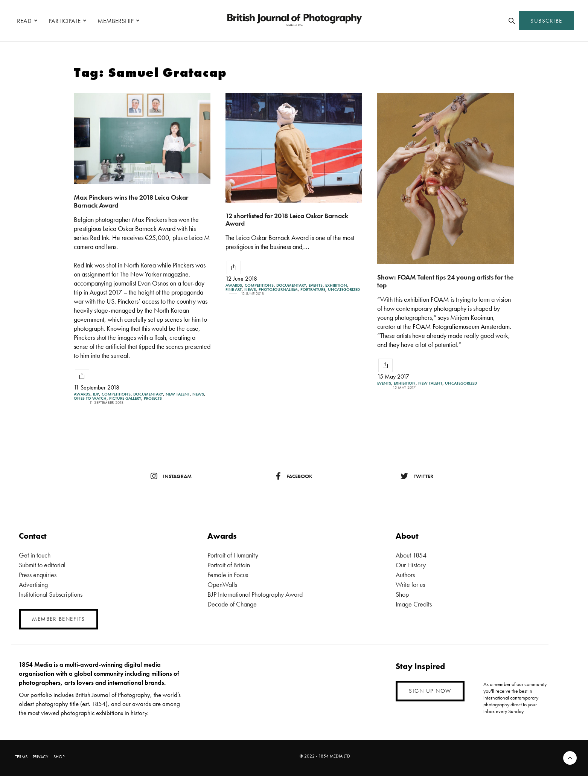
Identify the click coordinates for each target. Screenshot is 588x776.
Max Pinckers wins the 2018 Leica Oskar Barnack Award (131, 201)
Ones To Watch (90, 398)
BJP (96, 394)
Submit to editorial (42, 565)
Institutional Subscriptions (50, 594)
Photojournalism (278, 289)
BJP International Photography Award (255, 594)
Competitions (116, 394)
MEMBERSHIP (115, 21)
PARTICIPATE (65, 21)
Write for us (410, 584)
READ (24, 21)
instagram (171, 476)
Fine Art (233, 289)
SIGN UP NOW (430, 691)
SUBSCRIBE (546, 20)
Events (316, 285)
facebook (294, 476)
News (198, 394)
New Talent (178, 394)
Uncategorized (344, 289)
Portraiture (312, 289)
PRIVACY (40, 757)
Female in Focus (227, 574)
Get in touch (34, 555)
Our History (411, 565)
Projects (153, 398)
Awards (82, 394)
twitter (417, 476)
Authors (405, 574)
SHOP (58, 757)
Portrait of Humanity (232, 555)
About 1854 (411, 555)
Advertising (33, 584)
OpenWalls (222, 584)
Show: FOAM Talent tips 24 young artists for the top (445, 281)
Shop (402, 594)
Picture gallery (125, 398)
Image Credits (414, 604)
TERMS (21, 757)
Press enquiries (37, 574)
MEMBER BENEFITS (58, 619)
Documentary (148, 394)
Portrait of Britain (228, 565)
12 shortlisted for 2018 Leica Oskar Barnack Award (286, 219)
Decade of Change (232, 604)
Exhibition (336, 285)
